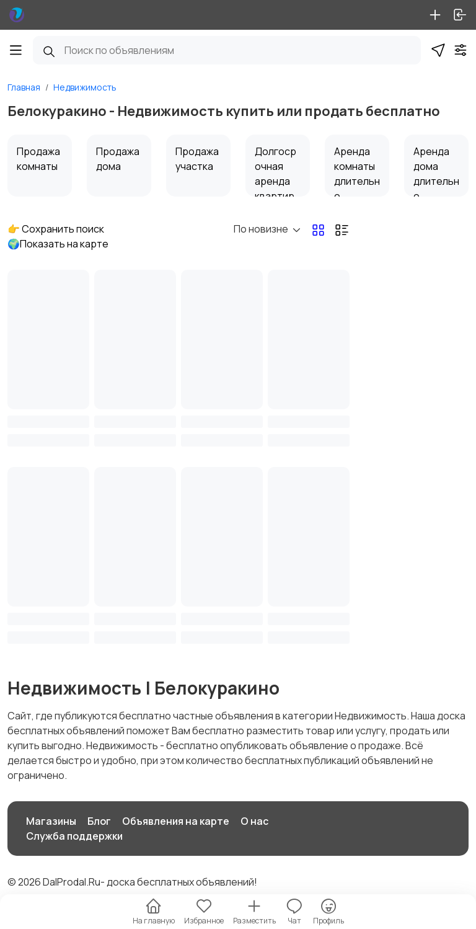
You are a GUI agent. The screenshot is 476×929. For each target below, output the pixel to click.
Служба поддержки (74, 836)
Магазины (51, 821)
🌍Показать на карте (57, 244)
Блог (99, 821)
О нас (254, 821)
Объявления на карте (175, 821)
